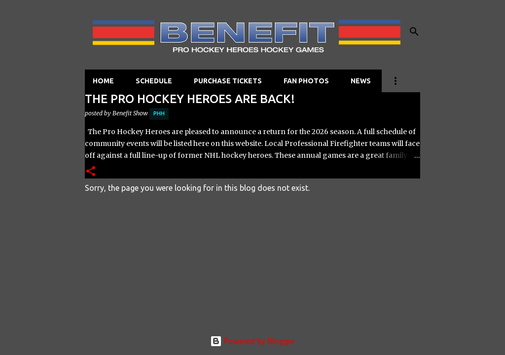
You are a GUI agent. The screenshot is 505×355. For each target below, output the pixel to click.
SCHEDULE (154, 81)
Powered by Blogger (252, 341)
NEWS (361, 81)
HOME (103, 81)
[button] (91, 171)
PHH (159, 113)
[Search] (414, 31)
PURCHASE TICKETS (228, 81)
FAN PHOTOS (306, 81)
